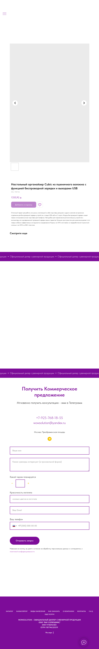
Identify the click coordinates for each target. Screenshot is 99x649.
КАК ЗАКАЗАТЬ (54, 611)
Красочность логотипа (21, 492)
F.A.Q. (91, 611)
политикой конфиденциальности (22, 551)
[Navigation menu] (4, 14)
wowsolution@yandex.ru (49, 423)
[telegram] (50, 439)
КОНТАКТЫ (81, 611)
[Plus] (28, 483)
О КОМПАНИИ (68, 611)
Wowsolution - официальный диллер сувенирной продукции (49, 620)
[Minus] (12, 483)
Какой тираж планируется (23, 477)
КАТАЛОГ (9, 611)
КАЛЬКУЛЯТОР (21, 611)
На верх (49, 632)
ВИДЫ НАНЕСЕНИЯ (38, 611)
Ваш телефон (16, 519)
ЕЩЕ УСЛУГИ (49, 614)
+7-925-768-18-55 (49, 418)
